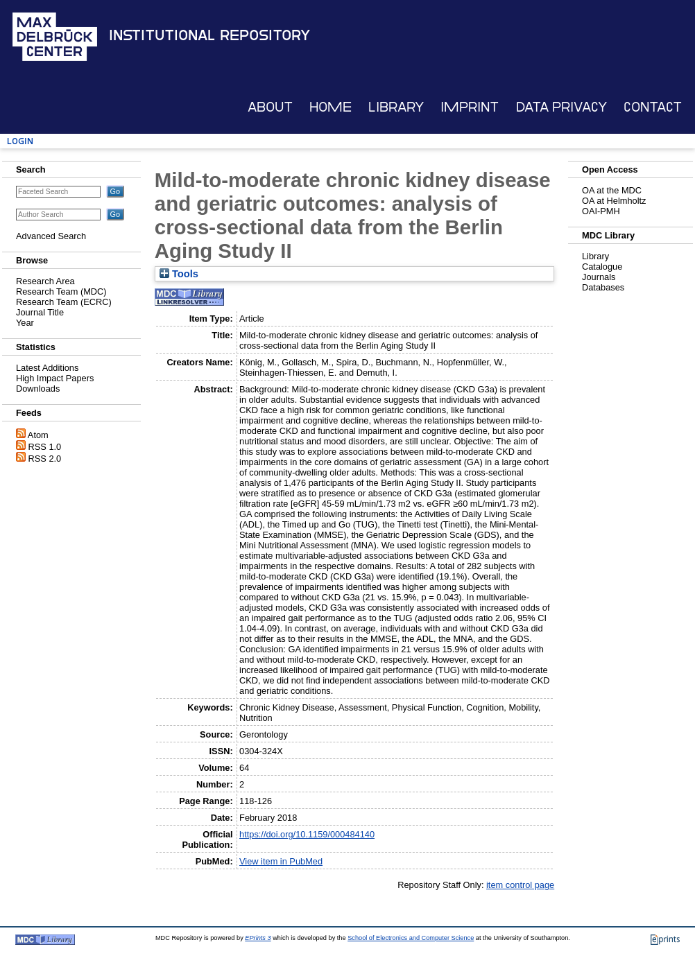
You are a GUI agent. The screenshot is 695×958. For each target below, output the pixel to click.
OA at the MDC (612, 190)
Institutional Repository (209, 35)
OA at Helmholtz (614, 200)
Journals (598, 277)
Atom (38, 435)
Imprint (469, 107)
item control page (520, 885)
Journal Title (40, 312)
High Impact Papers (55, 378)
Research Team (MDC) (61, 291)
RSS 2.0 (45, 458)
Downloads (38, 388)
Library (396, 107)
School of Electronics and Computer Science (411, 937)
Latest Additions (47, 368)
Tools (179, 273)
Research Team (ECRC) (64, 302)
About (270, 107)
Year (25, 322)
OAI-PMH (601, 211)
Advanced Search (51, 236)
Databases (603, 287)
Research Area (45, 281)
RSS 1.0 (45, 447)
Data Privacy (561, 107)
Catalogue (602, 266)
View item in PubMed (281, 861)
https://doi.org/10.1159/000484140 (307, 834)
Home (330, 107)
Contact (653, 107)
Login (20, 141)
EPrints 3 (258, 937)
